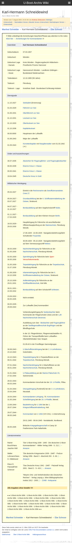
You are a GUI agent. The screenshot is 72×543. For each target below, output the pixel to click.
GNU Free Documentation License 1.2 (41, 530)
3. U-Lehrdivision (57, 389)
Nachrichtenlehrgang (31, 249)
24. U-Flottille (47, 400)
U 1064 (39, 405)
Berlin (57, 216)
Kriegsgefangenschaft (38, 426)
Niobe (58, 208)
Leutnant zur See (29, 118)
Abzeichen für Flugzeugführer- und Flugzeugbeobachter (44, 161)
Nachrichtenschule (30, 252)
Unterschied (8, 22)
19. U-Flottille (55, 382)
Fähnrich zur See (29, 108)
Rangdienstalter (45, 144)
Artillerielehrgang (29, 280)
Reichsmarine (38, 191)
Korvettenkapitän (29, 144)
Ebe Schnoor (56, 29)
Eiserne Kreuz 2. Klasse (32, 166)
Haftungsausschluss (39, 534)
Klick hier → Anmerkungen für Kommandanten (24, 39)
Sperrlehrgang (28, 257)
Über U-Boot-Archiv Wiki (21, 534)
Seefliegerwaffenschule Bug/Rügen (42, 325)
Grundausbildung (29, 199)
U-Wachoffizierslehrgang (32, 349)
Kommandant (28, 414)
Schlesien (55, 290)
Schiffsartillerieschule (31, 283)
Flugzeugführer (59, 323)
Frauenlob (37, 236)
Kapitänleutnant (29, 128)
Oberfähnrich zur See (31, 113)
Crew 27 (26, 193)
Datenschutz (6, 534)
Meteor (47, 244)
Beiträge (49, 20)
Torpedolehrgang (29, 265)
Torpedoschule (58, 265)
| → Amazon (46, 468)
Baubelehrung (28, 405)
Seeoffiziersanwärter (55, 191)
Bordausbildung (29, 208)
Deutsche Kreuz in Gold (32, 176)
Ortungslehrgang (29, 389)
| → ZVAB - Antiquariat (47, 480)
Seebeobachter (49, 312)
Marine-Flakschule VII (50, 373)
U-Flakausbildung (29, 373)
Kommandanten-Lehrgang (33, 397)
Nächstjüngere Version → (58, 22)
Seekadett (27, 103)
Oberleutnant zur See (31, 123)
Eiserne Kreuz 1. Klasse (32, 171)
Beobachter (45, 323)
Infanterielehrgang (30, 272)
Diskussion (41, 20)
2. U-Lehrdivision (55, 349)
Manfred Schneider (10, 29)
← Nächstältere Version (20, 22)
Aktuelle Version (34, 22)
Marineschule (51, 225)
